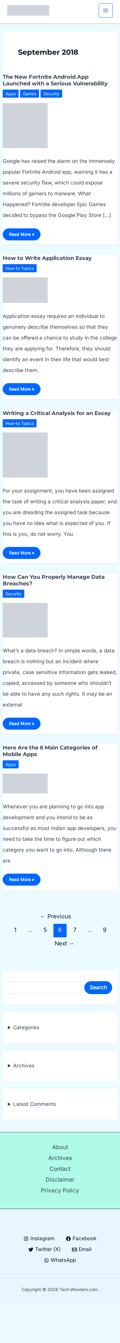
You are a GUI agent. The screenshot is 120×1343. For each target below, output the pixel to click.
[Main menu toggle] (106, 10)
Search (98, 987)
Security (51, 93)
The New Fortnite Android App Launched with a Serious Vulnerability (55, 80)
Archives (23, 1066)
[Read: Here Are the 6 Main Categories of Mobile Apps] (25, 783)
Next (64, 943)
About (60, 1147)
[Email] (82, 1249)
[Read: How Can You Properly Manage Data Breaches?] (25, 620)
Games (29, 93)
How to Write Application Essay (47, 258)
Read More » (21, 235)
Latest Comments (34, 1104)
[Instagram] (39, 1238)
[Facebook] (81, 1238)
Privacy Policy (60, 1190)
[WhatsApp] (60, 1260)
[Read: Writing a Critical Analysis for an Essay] (25, 455)
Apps (10, 93)
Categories (26, 1027)
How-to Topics (19, 268)
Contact (60, 1168)
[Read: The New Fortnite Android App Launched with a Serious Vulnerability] (25, 125)
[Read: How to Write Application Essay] (25, 290)
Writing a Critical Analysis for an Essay (57, 413)
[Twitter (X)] (44, 1249)
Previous (55, 916)
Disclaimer (60, 1179)
